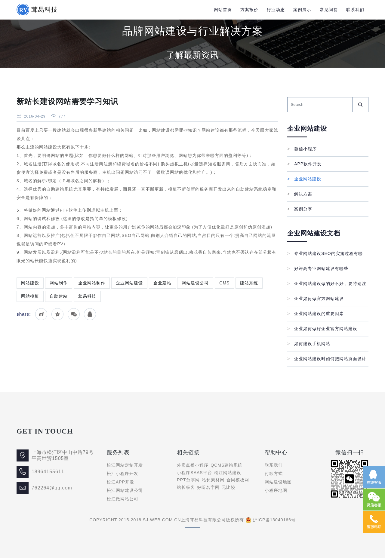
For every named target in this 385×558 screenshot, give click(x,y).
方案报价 (249, 9)
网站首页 (223, 9)
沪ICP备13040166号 (274, 519)
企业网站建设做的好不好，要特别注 (326, 283)
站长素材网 (213, 479)
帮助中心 (276, 452)
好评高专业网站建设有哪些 (317, 268)
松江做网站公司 (122, 498)
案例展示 (302, 9)
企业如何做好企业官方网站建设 (322, 328)
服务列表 (118, 452)
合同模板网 (237, 479)
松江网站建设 (227, 472)
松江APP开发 (120, 482)
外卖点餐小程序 (192, 465)
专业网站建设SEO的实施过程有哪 (325, 253)
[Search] (319, 104)
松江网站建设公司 (125, 490)
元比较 (228, 487)
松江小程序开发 (122, 473)
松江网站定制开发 (125, 465)
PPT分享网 (188, 479)
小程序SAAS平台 (194, 472)
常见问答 (329, 9)
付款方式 (274, 473)
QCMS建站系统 (226, 465)
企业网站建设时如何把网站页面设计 (326, 358)
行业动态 (276, 9)
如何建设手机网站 (308, 343)
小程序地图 (276, 490)
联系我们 (355, 9)
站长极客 (186, 487)
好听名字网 (208, 487)
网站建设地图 (278, 482)
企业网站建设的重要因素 (315, 313)
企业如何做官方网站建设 (315, 298)
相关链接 (188, 452)
